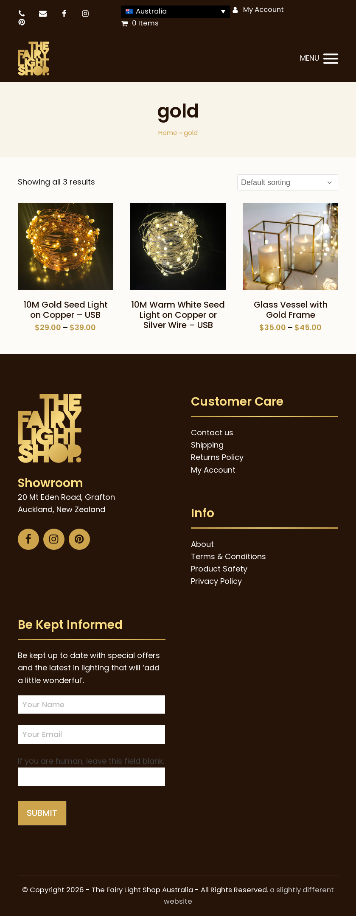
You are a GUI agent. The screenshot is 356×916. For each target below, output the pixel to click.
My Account (263, 9)
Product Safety (219, 568)
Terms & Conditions (228, 556)
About (202, 544)
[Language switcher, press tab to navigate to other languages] (175, 12)
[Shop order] (288, 182)
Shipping (207, 445)
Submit (42, 813)
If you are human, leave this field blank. (91, 761)
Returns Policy (217, 457)
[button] (319, 59)
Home (167, 132)
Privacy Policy (216, 581)
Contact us (212, 432)
